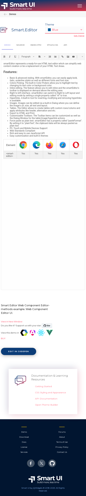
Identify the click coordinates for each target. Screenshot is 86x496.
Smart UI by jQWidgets (31, 488)
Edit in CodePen (18, 351)
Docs (24, 442)
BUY (3, 338)
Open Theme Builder (46, 404)
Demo (24, 432)
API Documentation (46, 398)
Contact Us (62, 452)
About (62, 437)
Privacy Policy (61, 447)
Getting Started (43, 386)
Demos (10, 14)
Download (24, 437)
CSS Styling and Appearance (50, 392)
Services (24, 452)
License (24, 447)
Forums (62, 432)
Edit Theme (79, 35)
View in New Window (11, 321)
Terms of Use (62, 442)
